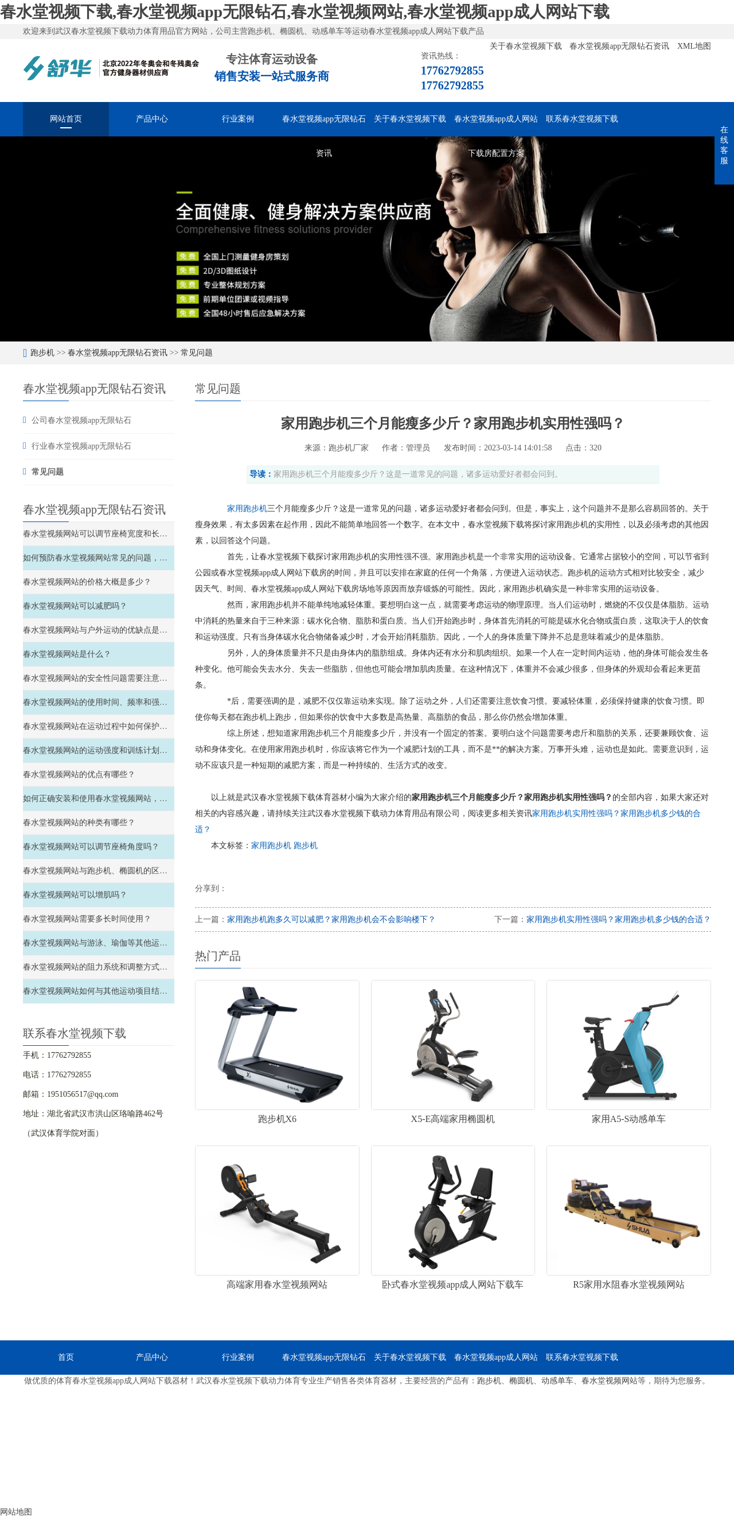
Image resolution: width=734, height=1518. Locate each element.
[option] (367, 239)
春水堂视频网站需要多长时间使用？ (87, 919)
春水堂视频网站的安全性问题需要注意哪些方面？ (111, 678)
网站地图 (16, 1512)
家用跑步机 (272, 845)
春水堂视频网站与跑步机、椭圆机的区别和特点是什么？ (123, 870)
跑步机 (42, 352)
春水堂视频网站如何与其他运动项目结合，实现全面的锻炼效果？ (139, 991)
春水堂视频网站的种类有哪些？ (79, 822)
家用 (235, 508)
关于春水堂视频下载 (527, 46)
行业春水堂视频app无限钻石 (81, 446)
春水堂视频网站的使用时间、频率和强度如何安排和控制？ (127, 702)
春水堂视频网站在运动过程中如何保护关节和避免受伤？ (123, 726)
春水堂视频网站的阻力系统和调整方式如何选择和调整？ (123, 967)
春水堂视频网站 (609, 1380)
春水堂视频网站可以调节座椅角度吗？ (91, 846)
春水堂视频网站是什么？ (67, 654)
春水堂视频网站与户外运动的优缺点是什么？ (103, 630)
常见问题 (197, 352)
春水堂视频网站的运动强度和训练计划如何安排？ (111, 750)
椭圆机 (521, 1380)
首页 (66, 1357)
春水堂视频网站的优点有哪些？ (79, 774)
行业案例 (238, 119)
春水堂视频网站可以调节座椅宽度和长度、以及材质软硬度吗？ (135, 533)
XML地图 (694, 46)
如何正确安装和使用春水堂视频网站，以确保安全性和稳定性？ (135, 798)
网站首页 (66, 119)
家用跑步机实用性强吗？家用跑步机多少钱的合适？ (618, 919)
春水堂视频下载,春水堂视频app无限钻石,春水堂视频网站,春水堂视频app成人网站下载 (305, 12)
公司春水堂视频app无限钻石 (81, 420)
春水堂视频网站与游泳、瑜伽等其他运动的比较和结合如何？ (131, 943)
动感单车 (557, 1380)
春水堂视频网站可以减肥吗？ (75, 606)
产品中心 (152, 119)
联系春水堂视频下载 (582, 119)
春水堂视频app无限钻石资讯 (620, 46)
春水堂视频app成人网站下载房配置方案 (496, 125)
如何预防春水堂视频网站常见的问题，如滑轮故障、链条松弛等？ (139, 558)
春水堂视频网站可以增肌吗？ (75, 895)
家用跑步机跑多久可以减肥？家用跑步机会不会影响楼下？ (331, 919)
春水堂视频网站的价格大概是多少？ (87, 582)
